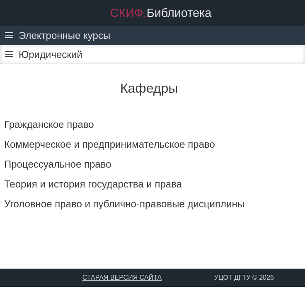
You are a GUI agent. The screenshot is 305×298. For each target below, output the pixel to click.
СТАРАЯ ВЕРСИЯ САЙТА (122, 277)
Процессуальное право (57, 164)
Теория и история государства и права (93, 184)
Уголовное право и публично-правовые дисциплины (124, 203)
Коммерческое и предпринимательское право (109, 144)
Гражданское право (49, 124)
